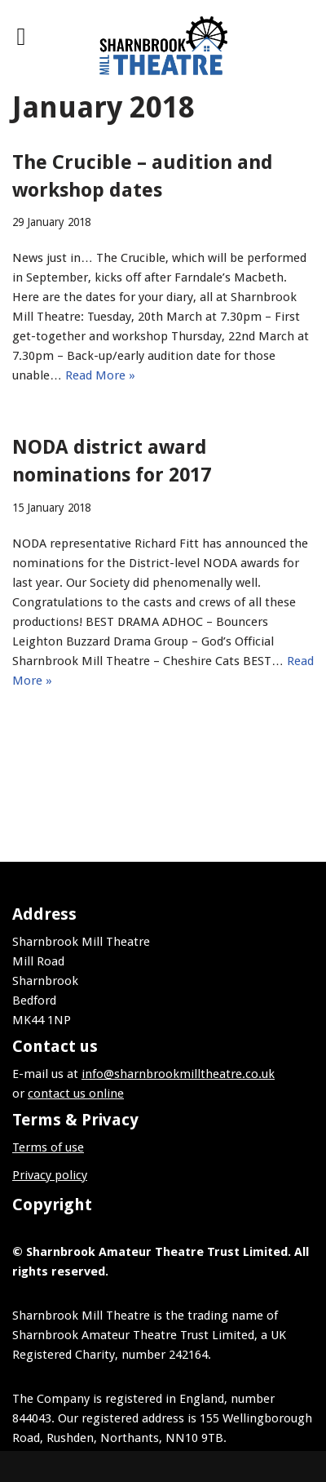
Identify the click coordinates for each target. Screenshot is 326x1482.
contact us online (76, 1093)
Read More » (100, 375)
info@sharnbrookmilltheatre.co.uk (178, 1074)
